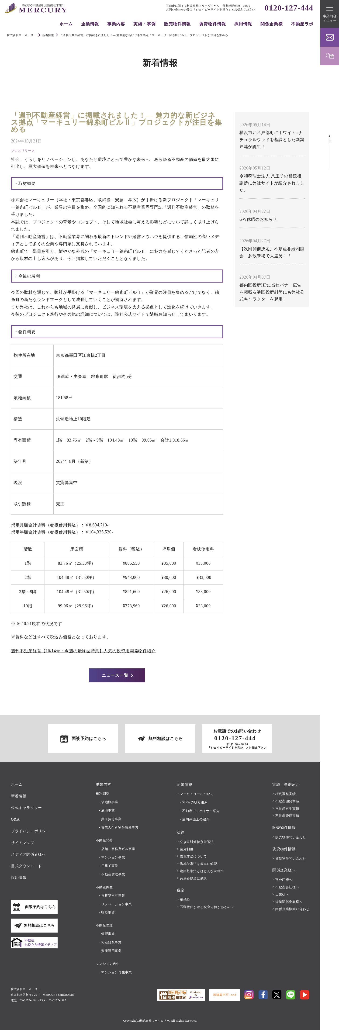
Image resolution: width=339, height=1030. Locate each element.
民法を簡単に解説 (193, 878)
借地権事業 (109, 802)
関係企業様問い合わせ (292, 909)
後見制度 (186, 849)
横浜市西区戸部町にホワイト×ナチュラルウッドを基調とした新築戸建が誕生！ (271, 139)
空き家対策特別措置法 (197, 842)
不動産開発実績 (287, 801)
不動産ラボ (302, 24)
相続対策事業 (111, 942)
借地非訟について (193, 856)
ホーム (66, 24)
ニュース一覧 (115, 675)
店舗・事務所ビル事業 (118, 849)
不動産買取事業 (113, 874)
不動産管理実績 (287, 816)
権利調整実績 (285, 794)
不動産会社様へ (287, 887)
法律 (180, 832)
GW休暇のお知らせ (258, 219)
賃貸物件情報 (212, 24)
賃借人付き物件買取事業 (120, 827)
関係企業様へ (284, 870)
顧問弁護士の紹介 (196, 819)
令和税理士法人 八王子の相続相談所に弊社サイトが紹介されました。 (271, 183)
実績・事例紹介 (285, 784)
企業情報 (90, 24)
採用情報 (243, 24)
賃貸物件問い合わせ (290, 858)
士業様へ (282, 894)
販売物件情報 (177, 24)
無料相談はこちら (165, 738)
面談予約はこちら (89, 738)
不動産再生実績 (287, 808)
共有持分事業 (111, 819)
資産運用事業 (111, 951)
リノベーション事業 (116, 904)
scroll (330, 138)
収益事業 (108, 912)
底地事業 (108, 810)
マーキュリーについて (197, 794)
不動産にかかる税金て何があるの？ (207, 907)
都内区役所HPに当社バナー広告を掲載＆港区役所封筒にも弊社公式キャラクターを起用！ (271, 292)
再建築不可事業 (113, 895)
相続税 (185, 900)
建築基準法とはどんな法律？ (202, 871)
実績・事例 (144, 24)
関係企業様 (271, 24)
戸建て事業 (109, 866)
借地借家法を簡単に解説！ (200, 864)
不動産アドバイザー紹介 (201, 811)
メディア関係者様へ (28, 854)
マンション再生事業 (116, 972)
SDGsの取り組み (195, 802)
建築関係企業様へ (289, 902)
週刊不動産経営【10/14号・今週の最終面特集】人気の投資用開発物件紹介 (83, 651)
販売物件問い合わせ (290, 837)
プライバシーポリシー (30, 831)
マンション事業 (113, 857)
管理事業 (108, 934)
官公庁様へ (283, 879)
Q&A (15, 819)
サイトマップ (22, 843)
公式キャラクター (26, 808)
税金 (180, 890)
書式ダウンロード (26, 866)
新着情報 (18, 796)
